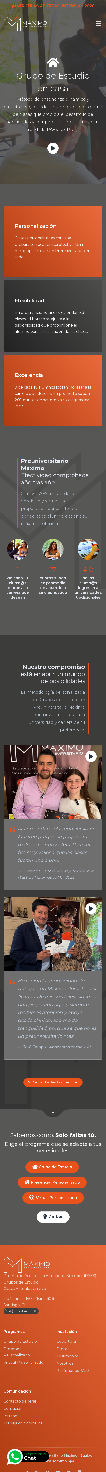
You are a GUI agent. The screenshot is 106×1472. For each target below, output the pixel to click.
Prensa (63, 1349)
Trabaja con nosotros (23, 1423)
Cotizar (53, 1217)
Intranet (11, 1416)
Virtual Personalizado (53, 1197)
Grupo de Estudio (52, 1167)
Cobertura (66, 1341)
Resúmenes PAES (73, 1370)
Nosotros (65, 1363)
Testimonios (67, 1356)
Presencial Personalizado (52, 1182)
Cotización (13, 1408)
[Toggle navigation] (97, 23)
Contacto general (20, 1401)
